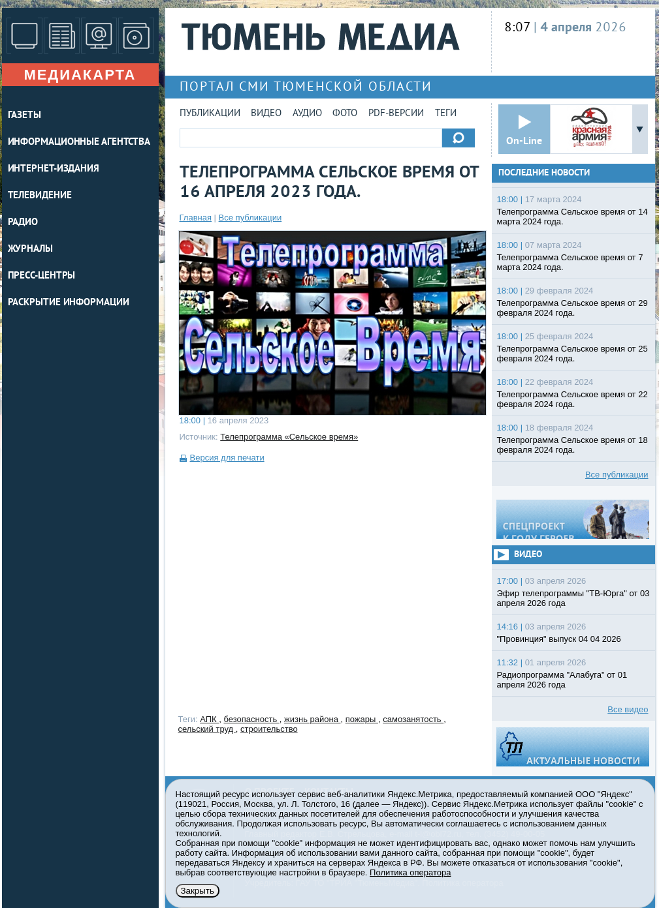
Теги (446, 114)
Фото (344, 114)
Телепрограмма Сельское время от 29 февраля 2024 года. (572, 308)
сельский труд (207, 729)
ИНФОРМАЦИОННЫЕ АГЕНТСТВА (79, 142)
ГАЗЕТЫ (24, 116)
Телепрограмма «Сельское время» (289, 437)
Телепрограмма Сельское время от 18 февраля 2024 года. (572, 445)
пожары (362, 719)
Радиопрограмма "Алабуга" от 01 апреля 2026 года (562, 679)
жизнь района (312, 719)
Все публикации (250, 217)
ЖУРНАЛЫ (30, 249)
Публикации (210, 114)
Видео (266, 114)
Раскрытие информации (68, 303)
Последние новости (544, 173)
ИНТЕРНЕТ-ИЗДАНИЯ (53, 169)
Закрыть (197, 891)
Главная (196, 217)
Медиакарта (80, 75)
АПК (209, 719)
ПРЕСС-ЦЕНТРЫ (42, 276)
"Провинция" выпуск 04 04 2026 (559, 639)
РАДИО (23, 223)
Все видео (627, 709)
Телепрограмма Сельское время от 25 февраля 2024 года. (572, 353)
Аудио (307, 114)
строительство (269, 729)
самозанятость (413, 719)
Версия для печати (227, 457)
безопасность (251, 719)
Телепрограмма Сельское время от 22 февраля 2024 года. (572, 399)
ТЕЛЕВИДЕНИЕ (40, 196)
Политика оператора (410, 872)
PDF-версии (396, 114)
